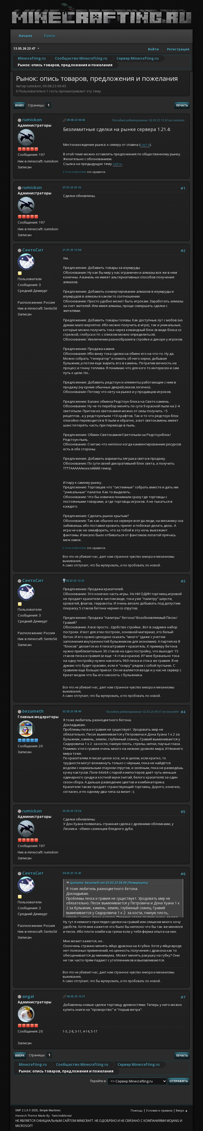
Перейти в (98, 1081)
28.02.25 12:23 (75, 581)
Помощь (137, 1110)
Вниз (19, 105)
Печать (182, 105)
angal (28, 996)
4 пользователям (74, 172)
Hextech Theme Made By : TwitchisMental (43, 1115)
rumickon (32, 120)
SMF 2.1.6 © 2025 (26, 1110)
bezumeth (33, 711)
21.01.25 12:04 (72, 250)
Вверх (19, 1055)
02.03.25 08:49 (72, 711)
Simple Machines (50, 1110)
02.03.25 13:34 (72, 811)
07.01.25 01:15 (72, 187)
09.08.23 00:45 (76, 120)
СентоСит (33, 250)
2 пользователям (74, 548)
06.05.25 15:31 (76, 996)
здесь (117, 163)
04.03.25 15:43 (72, 873)
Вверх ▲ (182, 1110)
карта (145, 144)
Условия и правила (159, 1110)
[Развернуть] (137, 883)
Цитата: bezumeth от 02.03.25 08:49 (98, 883)
